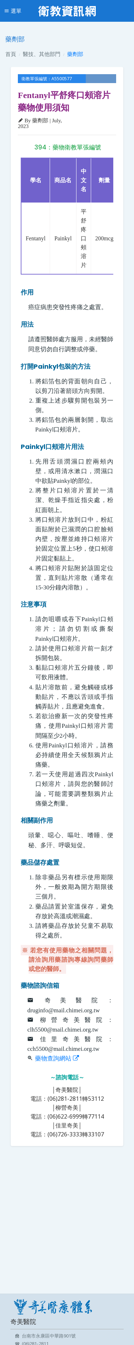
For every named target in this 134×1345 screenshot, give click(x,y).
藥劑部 (75, 53)
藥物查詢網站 (57, 1058)
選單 (12, 10)
